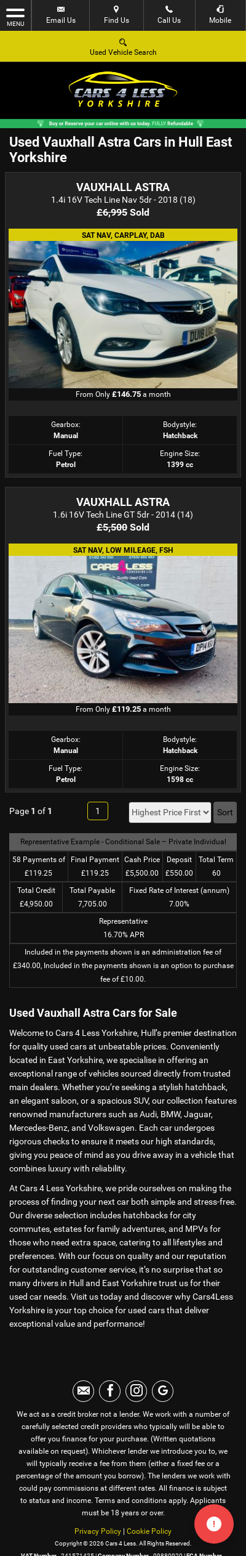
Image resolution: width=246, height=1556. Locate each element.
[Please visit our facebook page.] (110, 1391)
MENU (15, 16)
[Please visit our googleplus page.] (162, 1391)
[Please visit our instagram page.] (136, 1391)
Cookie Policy (149, 1531)
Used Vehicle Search (123, 46)
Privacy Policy (97, 1531)
